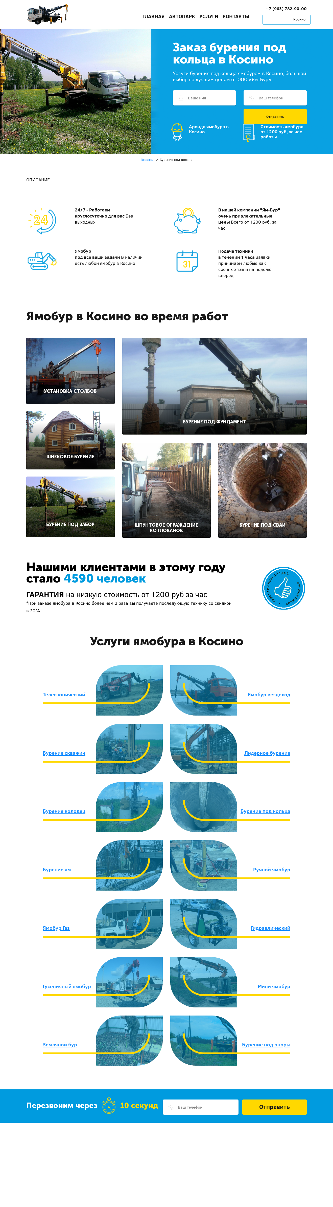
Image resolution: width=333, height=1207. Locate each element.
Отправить (275, 116)
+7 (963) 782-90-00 (286, 8)
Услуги (208, 16)
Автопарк (182, 16)
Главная (153, 16)
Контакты (236, 16)
